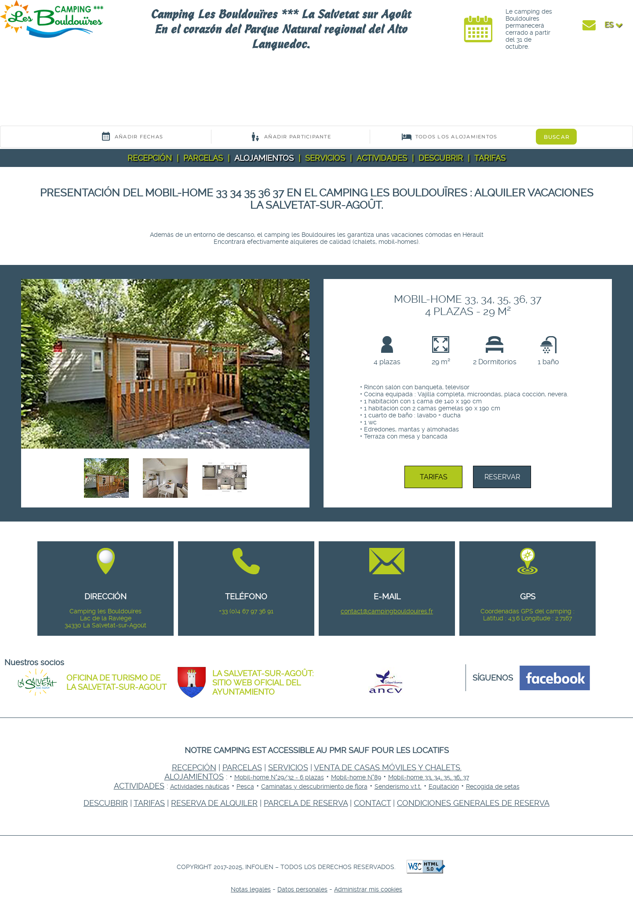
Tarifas (490, 158)
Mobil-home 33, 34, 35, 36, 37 (428, 777)
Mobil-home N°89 (356, 777)
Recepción (149, 158)
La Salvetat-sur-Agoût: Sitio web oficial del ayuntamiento (262, 682)
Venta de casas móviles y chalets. (388, 767)
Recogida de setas (493, 786)
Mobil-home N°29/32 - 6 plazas (279, 777)
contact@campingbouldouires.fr (387, 611)
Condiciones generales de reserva (473, 803)
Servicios (325, 158)
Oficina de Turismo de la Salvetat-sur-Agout (116, 682)
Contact (372, 803)
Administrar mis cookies (368, 889)
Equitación (444, 786)
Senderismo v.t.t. (398, 786)
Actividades (382, 158)
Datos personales (302, 889)
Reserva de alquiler (214, 803)
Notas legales (251, 889)
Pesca (245, 786)
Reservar (502, 477)
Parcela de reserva (306, 803)
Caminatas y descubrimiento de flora (314, 786)
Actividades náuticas (199, 786)
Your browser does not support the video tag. (66, 91)
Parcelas (203, 158)
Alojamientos (264, 158)
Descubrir (440, 158)
